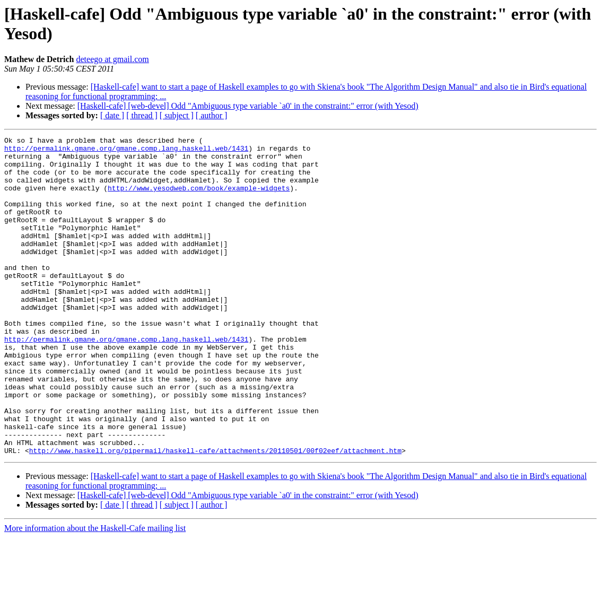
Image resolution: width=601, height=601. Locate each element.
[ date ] (112, 115)
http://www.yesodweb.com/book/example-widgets (199, 199)
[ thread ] (142, 115)
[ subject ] (177, 115)
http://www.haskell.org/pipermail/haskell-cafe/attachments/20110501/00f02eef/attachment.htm (215, 514)
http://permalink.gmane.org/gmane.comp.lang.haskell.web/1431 (126, 151)
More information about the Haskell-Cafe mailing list (95, 591)
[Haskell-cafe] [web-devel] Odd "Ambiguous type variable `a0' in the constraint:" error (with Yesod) (248, 105)
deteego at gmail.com (112, 59)
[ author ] (212, 115)
